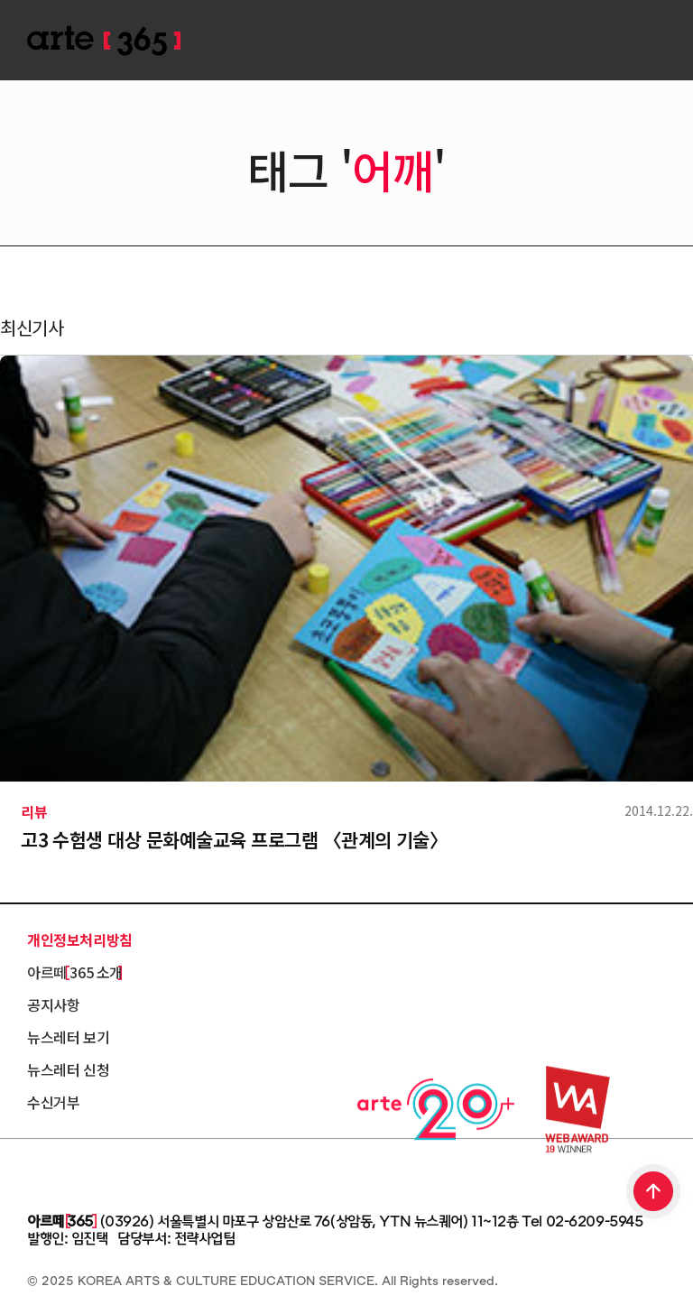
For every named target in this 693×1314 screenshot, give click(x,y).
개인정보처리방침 (80, 939)
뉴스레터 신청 (68, 1069)
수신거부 (53, 1102)
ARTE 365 (103, 41)
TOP (654, 1193)
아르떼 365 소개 (75, 972)
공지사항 (53, 1004)
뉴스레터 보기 (68, 1037)
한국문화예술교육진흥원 (108, 1172)
